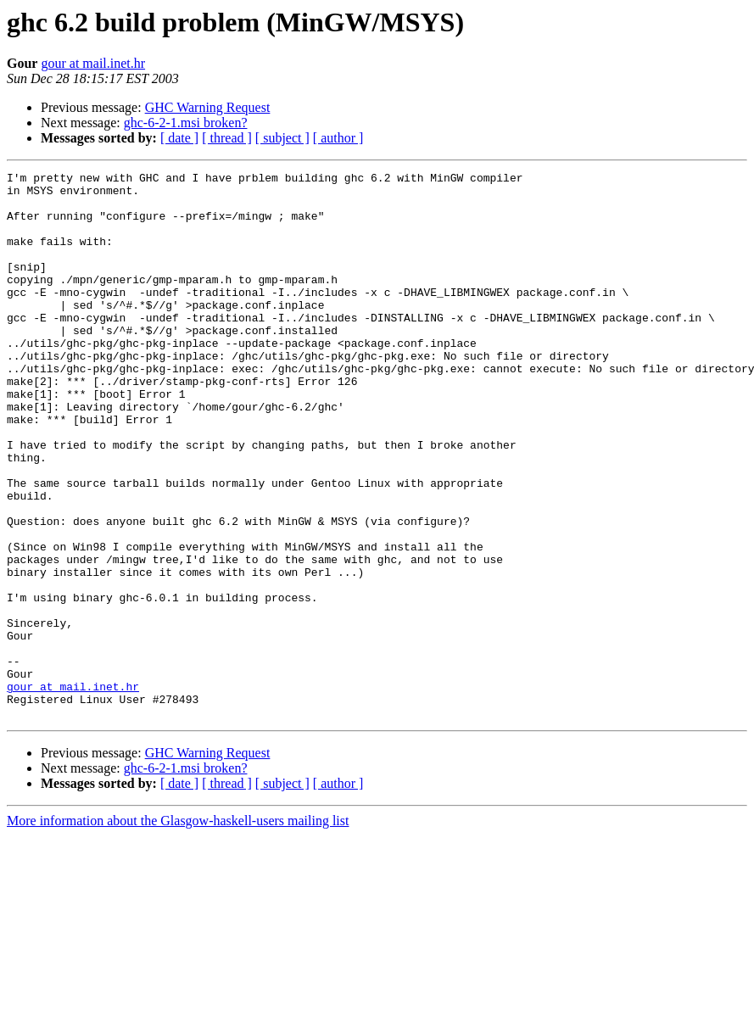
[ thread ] (227, 138)
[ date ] (179, 138)
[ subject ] (282, 138)
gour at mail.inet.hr (93, 63)
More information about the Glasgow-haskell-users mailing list (178, 930)
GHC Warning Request (208, 107)
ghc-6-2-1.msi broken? (186, 122)
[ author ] (338, 138)
